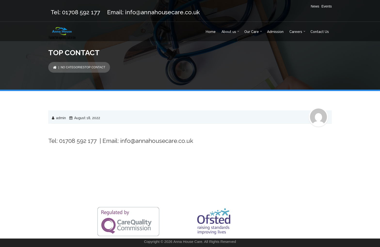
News (315, 6)
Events (326, 6)
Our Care (251, 32)
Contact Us (319, 32)
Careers (295, 32)
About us (229, 32)
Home (211, 32)
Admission (275, 32)
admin (61, 118)
